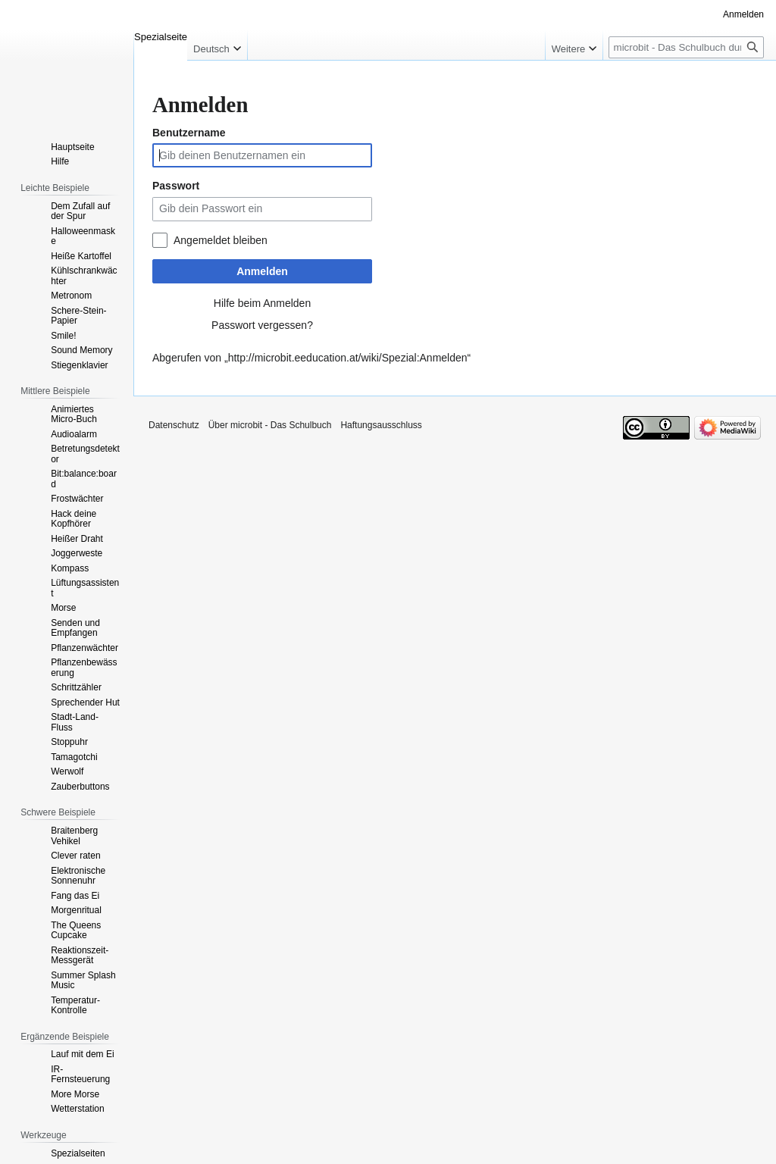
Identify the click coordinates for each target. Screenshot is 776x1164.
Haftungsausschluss (380, 425)
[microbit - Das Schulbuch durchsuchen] (686, 47)
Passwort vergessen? (262, 325)
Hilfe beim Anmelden (262, 303)
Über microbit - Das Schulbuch (270, 425)
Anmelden (262, 271)
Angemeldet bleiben (221, 240)
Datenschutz (174, 425)
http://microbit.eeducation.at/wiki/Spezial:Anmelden (348, 358)
